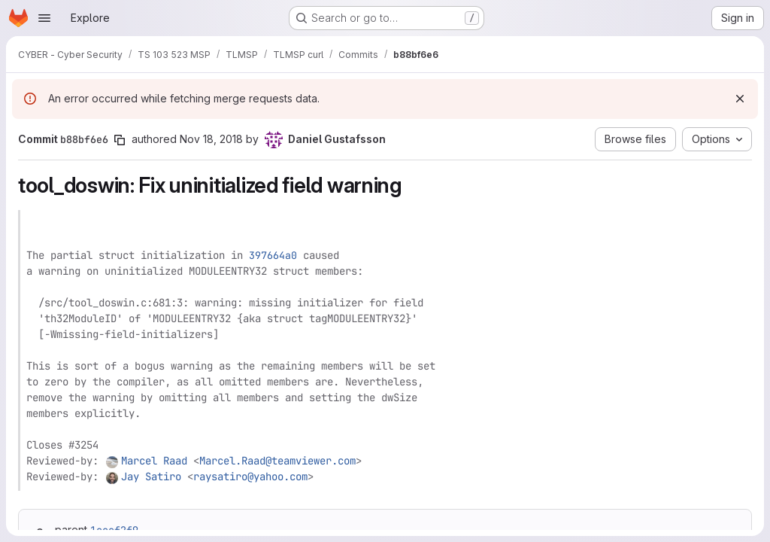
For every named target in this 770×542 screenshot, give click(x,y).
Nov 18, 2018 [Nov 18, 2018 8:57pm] (211, 138)
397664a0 (273, 255)
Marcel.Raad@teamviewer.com (277, 460)
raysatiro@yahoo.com (250, 476)
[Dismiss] (740, 99)
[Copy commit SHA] (120, 140)
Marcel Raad (154, 460)
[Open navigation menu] (44, 18)
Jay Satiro (151, 476)
